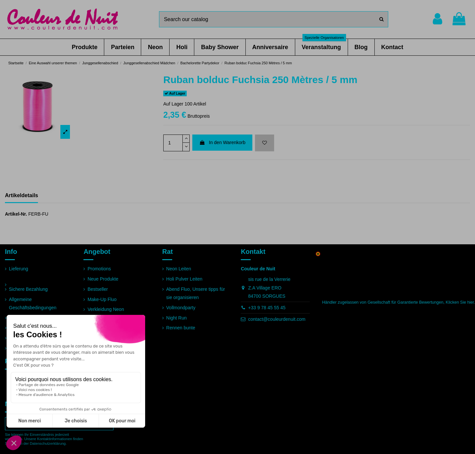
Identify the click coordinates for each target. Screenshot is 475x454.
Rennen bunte (180, 327)
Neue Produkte (102, 279)
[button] (84, 47)
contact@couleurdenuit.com (276, 319)
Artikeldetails (21, 195)
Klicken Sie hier (460, 302)
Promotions (99, 268)
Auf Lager (173, 103)
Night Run (176, 317)
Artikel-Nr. (16, 214)
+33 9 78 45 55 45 (266, 307)
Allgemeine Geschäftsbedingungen (32, 303)
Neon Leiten (178, 268)
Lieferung (18, 268)
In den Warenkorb (222, 142)
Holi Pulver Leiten (184, 279)
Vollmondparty (181, 307)
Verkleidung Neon (105, 309)
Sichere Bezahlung (28, 289)
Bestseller (97, 289)
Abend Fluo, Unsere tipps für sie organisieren (195, 293)
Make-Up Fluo (101, 299)
